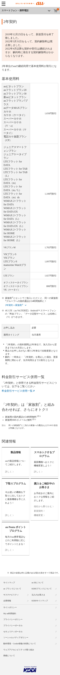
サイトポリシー (10, 607)
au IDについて (38, 582)
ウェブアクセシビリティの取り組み (18, 650)
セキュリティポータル (13, 631)
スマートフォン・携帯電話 (15, 10)
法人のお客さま (38, 595)
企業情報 (7, 601)
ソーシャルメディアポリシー (15, 637)
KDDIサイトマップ (40, 601)
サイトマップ (9, 582)
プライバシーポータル (13, 625)
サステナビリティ (11, 595)
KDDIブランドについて (42, 589)
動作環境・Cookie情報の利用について (19, 643)
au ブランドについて (12, 589)
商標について (9, 656)
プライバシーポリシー (13, 619)
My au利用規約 (9, 613)
